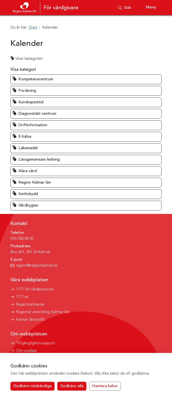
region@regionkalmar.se (36, 265)
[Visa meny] (147, 8)
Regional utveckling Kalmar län (42, 312)
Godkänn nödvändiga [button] (32, 386)
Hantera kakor (105, 386)
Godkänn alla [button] (72, 386)
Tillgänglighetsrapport (35, 343)
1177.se (22, 297)
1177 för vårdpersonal (35, 289)
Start (33, 27)
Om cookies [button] (26, 351)
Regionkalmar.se (30, 304)
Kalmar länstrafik (30, 320)
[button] (86, 79)
